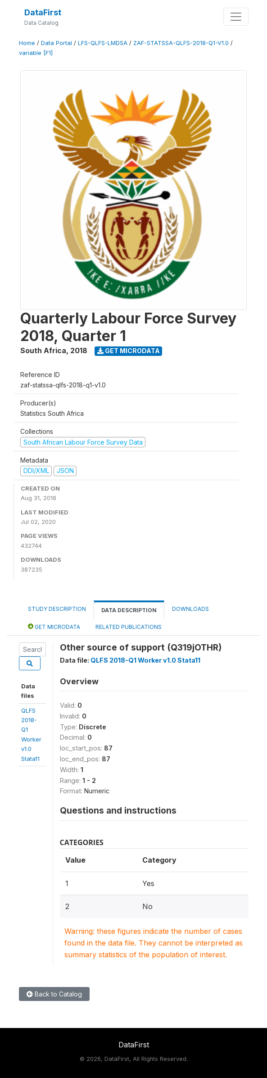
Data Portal (56, 43)
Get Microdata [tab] (54, 626)
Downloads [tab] (190, 608)
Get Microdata (128, 351)
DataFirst (42, 12)
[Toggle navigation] (236, 17)
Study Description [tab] (57, 608)
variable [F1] (36, 53)
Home (27, 43)
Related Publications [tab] (128, 626)
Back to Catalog (54, 994)
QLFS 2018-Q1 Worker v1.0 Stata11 (145, 660)
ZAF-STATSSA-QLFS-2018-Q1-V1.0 (181, 43)
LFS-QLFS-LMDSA (102, 43)
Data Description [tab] (129, 610)
